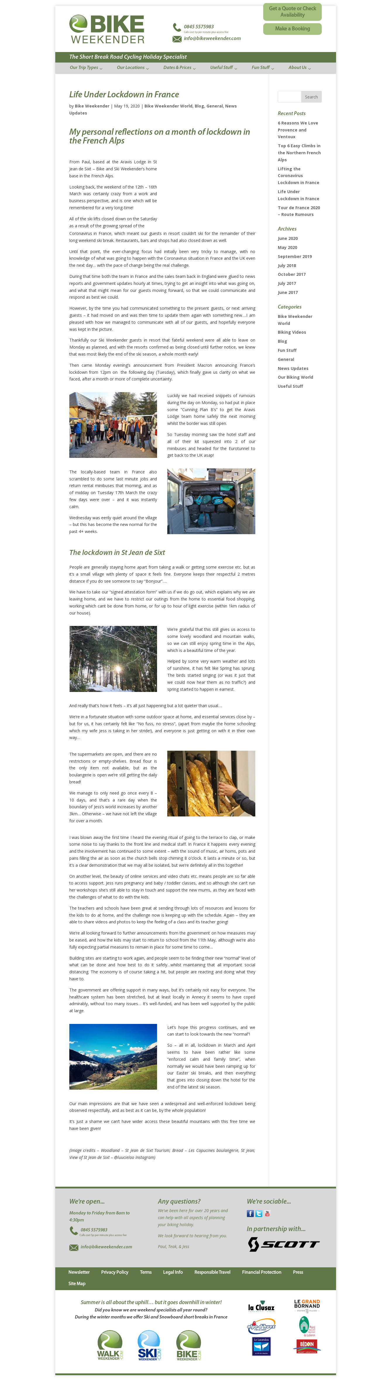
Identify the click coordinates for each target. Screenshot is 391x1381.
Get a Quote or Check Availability (292, 12)
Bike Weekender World (168, 106)
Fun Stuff (287, 350)
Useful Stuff (290, 386)
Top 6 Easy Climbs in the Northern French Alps (299, 152)
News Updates (293, 368)
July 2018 (287, 265)
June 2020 (288, 238)
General (214, 106)
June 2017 (288, 292)
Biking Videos (292, 332)
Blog (199, 106)
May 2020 (287, 247)
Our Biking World (295, 377)
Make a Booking (292, 29)
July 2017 (287, 283)
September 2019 (295, 256)
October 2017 (292, 274)
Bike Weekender (92, 106)
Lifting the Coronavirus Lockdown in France (298, 176)
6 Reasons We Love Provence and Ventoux (298, 130)
